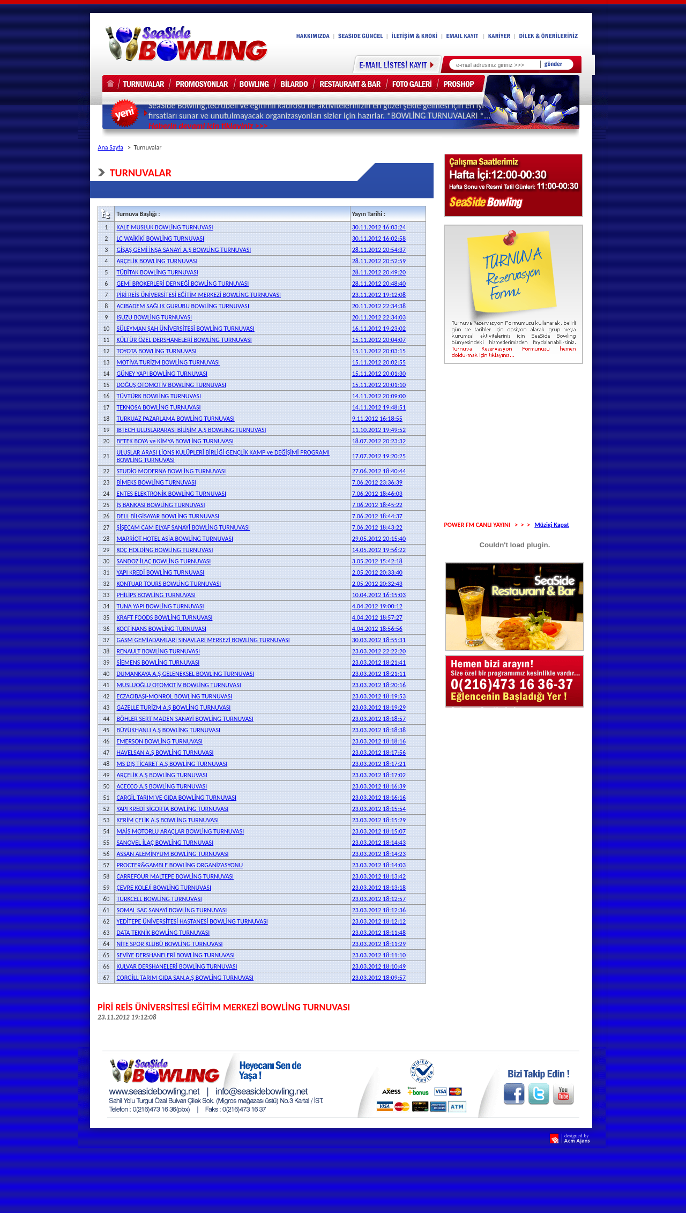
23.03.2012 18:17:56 (379, 752)
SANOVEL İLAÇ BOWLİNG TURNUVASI (164, 842)
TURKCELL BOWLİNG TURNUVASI (159, 899)
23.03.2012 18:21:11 (379, 674)
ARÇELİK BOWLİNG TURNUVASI (156, 261)
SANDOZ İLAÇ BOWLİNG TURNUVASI (163, 561)
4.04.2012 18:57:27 (377, 617)
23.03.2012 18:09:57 (379, 977)
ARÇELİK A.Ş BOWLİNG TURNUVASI (161, 775)
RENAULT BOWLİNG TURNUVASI (158, 651)
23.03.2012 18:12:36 (379, 910)
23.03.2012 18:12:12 (379, 921)
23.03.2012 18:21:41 (379, 662)
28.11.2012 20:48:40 (379, 283)
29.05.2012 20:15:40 (379, 538)
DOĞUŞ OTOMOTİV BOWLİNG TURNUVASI (171, 385)
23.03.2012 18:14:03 (379, 865)
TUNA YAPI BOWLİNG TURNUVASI (160, 606)
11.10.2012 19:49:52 (379, 430)
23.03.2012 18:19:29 (379, 707)
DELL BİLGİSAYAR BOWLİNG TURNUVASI (167, 516)
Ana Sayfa (110, 147)
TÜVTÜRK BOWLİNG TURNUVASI (158, 396)
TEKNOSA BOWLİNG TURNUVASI (158, 407)
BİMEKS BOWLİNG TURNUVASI (156, 482)
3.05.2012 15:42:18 (377, 561)
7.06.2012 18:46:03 (377, 493)
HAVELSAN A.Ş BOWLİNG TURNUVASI (164, 752)
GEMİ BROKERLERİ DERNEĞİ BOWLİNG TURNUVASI (182, 283)
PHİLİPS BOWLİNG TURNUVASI (156, 595)
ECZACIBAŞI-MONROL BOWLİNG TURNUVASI (174, 696)
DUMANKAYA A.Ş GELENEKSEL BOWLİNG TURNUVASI (185, 674)
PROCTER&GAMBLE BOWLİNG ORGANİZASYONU (179, 865)
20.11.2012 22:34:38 (379, 306)
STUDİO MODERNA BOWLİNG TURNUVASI (171, 471)
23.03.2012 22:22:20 (379, 651)
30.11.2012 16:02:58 (379, 238)
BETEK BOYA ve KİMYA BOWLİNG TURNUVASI (174, 441)
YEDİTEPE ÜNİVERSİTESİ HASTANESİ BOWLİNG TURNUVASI (191, 921)
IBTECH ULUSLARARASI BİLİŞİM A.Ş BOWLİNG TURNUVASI (191, 430)
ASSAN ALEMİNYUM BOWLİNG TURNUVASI (172, 854)
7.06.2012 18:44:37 (377, 516)
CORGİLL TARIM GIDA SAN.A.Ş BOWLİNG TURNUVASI (184, 977)
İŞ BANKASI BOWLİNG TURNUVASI (160, 505)
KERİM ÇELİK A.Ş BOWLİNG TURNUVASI (167, 820)
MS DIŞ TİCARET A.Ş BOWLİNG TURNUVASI (171, 764)
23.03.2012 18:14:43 (379, 842)
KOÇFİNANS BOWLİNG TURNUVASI (161, 628)
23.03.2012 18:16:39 (379, 786)
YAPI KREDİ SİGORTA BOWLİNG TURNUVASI (172, 809)
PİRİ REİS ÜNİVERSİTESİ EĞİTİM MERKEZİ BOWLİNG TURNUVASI (198, 295)
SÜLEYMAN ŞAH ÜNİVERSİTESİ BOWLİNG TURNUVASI (185, 328)
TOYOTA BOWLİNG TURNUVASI (156, 351)
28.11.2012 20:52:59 (379, 261)
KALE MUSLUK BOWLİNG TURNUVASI (164, 227)
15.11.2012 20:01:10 (379, 385)
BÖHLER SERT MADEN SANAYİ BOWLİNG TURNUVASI (184, 719)
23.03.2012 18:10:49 (379, 966)
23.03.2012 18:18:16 (379, 741)
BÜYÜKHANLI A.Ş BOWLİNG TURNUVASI (168, 730)
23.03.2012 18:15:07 (379, 831)
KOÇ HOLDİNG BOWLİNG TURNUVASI (164, 550)
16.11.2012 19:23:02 (379, 328)
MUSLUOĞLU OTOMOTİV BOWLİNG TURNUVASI (178, 685)
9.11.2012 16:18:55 (377, 418)
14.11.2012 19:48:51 (379, 407)
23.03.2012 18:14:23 (379, 854)
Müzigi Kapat (551, 525)
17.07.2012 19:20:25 (379, 456)
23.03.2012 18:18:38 (379, 730)
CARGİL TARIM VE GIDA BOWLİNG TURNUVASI (176, 797)
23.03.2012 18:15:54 (379, 809)
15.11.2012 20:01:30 (379, 373)
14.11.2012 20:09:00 (379, 396)
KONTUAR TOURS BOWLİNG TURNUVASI (168, 583)
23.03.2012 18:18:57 (379, 719)
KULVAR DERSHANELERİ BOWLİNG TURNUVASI (176, 966)
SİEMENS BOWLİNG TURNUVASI (157, 662)
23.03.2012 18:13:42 (379, 876)
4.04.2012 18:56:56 (377, 628)
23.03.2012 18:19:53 (379, 696)
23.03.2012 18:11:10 (379, 955)
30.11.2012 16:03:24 (379, 227)
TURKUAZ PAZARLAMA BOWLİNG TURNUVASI (175, 418)
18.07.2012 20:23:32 (379, 441)
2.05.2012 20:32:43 (377, 583)
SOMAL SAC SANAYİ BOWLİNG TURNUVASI (171, 910)
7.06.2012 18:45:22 (377, 505)
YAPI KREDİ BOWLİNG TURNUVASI (160, 572)
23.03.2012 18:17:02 (379, 775)
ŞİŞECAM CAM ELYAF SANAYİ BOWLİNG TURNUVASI (183, 527)
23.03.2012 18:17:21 (379, 764)
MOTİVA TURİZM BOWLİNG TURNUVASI (168, 362)
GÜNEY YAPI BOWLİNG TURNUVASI (161, 373)
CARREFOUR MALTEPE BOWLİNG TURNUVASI (175, 876)
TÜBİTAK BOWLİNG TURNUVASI (157, 272)
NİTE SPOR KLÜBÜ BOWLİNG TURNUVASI (169, 944)
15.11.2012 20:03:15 (379, 351)
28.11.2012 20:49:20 (379, 272)
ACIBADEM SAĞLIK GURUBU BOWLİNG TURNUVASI (182, 306)
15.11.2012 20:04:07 (379, 340)
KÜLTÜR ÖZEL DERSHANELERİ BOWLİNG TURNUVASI (183, 340)
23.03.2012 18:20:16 (379, 685)
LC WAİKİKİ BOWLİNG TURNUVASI (160, 238)
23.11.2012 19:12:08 (379, 295)
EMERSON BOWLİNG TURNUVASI (159, 741)
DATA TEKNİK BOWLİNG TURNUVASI (163, 932)
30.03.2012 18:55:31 (379, 640)
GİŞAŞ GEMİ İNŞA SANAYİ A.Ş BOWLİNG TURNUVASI (183, 250)
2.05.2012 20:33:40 (377, 572)
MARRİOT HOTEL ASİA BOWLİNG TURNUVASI (174, 538)
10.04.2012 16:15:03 (379, 595)
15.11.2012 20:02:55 (379, 362)
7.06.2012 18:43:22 (377, 527)
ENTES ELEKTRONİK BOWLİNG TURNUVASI (171, 493)
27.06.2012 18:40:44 (379, 471)
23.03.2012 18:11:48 (379, 932)
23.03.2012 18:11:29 (379, 944)
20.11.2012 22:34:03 (379, 317)
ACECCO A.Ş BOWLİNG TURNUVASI (161, 786)
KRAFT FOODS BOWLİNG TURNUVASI (164, 617)
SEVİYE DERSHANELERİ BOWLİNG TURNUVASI (175, 955)
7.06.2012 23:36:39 (377, 482)
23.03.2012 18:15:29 (379, 820)
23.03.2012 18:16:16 (379, 797)
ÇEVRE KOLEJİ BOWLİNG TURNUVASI (163, 887)
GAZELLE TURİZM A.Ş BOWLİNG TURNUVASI (173, 707)
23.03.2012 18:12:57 (379, 899)
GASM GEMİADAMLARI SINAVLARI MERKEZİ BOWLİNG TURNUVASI (202, 640)
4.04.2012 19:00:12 (377, 606)
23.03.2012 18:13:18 (379, 887)
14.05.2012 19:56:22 (379, 550)
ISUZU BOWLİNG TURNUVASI (154, 317)
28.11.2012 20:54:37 (379, 250)
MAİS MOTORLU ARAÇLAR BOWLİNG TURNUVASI (180, 831)
